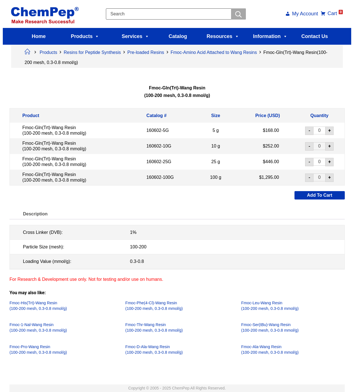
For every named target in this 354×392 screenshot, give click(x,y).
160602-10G (158, 146)
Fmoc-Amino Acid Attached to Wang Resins (214, 52)
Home (39, 36)
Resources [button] (223, 36)
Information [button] (270, 36)
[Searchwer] (238, 14)
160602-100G (160, 177)
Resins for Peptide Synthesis (92, 52)
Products (85, 36)
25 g (215, 161)
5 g (215, 130)
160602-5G (157, 130)
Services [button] (135, 36)
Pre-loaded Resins (145, 52)
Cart (335, 13)
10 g (215, 146)
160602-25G (158, 161)
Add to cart (319, 195)
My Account (305, 14)
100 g (215, 177)
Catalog (178, 36)
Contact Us (314, 36)
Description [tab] (35, 214)
